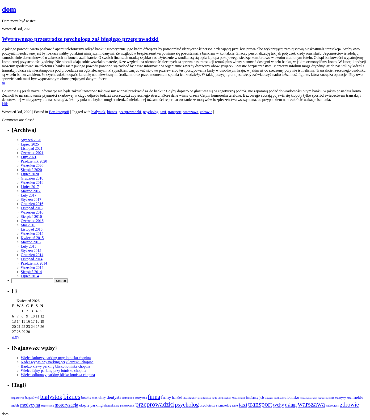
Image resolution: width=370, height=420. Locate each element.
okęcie (84, 405)
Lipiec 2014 (30, 276)
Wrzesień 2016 (32, 212)
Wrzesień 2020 (32, 165)
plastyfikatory (111, 405)
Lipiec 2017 (30, 187)
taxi (163, 112)
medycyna (30, 404)
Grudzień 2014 (32, 255)
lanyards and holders (275, 398)
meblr (15, 405)
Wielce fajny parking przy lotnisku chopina (53, 371)
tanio (235, 405)
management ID (326, 398)
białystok (98, 112)
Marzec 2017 (31, 191)
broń (94, 397)
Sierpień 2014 (31, 272)
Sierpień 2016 (31, 216)
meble (358, 397)
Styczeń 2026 (31, 140)
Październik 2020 (34, 161)
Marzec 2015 (31, 242)
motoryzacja (66, 404)
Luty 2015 (28, 246)
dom (9, 9)
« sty (15, 337)
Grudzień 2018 (32, 178)
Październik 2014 (34, 263)
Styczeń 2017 (31, 199)
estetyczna (141, 397)
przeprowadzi (127, 405)
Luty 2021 (28, 157)
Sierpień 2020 (31, 170)
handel (177, 397)
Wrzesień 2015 (32, 233)
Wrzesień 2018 (32, 182)
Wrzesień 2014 (32, 268)
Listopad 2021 (31, 148)
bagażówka (17, 397)
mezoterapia (47, 405)
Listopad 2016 (31, 208)
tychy (278, 405)
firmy (166, 397)
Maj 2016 (28, 225)
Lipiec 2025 (30, 144)
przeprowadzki (130, 112)
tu (3, 83)
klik (5, 104)
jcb (261, 397)
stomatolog (223, 405)
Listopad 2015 (31, 229)
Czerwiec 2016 (32, 221)
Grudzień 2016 (32, 204)
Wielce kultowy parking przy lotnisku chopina (56, 358)
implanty (252, 397)
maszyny (340, 397)
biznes (112, 112)
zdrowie (206, 112)
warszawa (190, 112)
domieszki (128, 397)
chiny (102, 397)
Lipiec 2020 (30, 174)
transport (174, 112)
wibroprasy (332, 405)
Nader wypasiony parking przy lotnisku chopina (57, 362)
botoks (86, 397)
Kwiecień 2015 (32, 238)
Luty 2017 (28, 195)
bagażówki (32, 397)
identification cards (207, 398)
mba (349, 397)
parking (96, 405)
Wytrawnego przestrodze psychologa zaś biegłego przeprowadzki (80, 39)
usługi (291, 404)
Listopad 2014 (31, 259)
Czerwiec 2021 (32, 153)
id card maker (190, 398)
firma (154, 397)
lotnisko (292, 397)
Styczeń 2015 (31, 251)
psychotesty (207, 405)
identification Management (231, 398)
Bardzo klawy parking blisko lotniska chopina (55, 366)
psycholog (151, 112)
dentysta (114, 397)
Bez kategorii (59, 112)
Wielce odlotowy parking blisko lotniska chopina (58, 375)
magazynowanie (308, 397)
